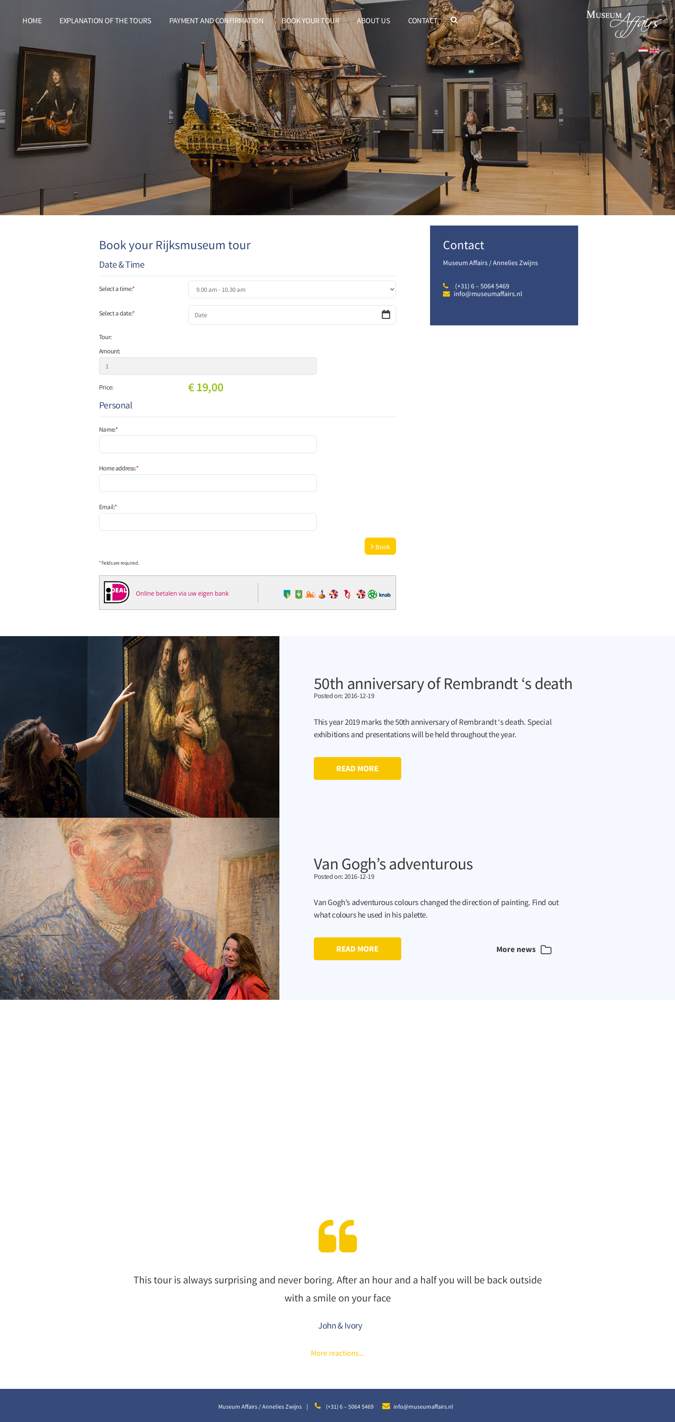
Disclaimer (319, 1383)
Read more (358, 711)
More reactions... (337, 1297)
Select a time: (117, 288)
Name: (108, 415)
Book (380, 489)
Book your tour (310, 20)
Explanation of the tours (105, 20)
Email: (108, 464)
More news (521, 893)
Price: (106, 373)
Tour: (105, 337)
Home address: (118, 440)
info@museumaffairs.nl (488, 293)
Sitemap (291, 1383)
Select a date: (117, 313)
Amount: (110, 351)
